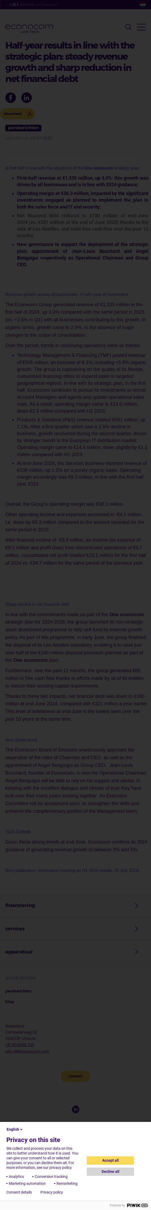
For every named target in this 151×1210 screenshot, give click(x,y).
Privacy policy (51, 1192)
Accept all (110, 1160)
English (15, 1129)
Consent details (19, 1192)
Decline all (110, 1171)
